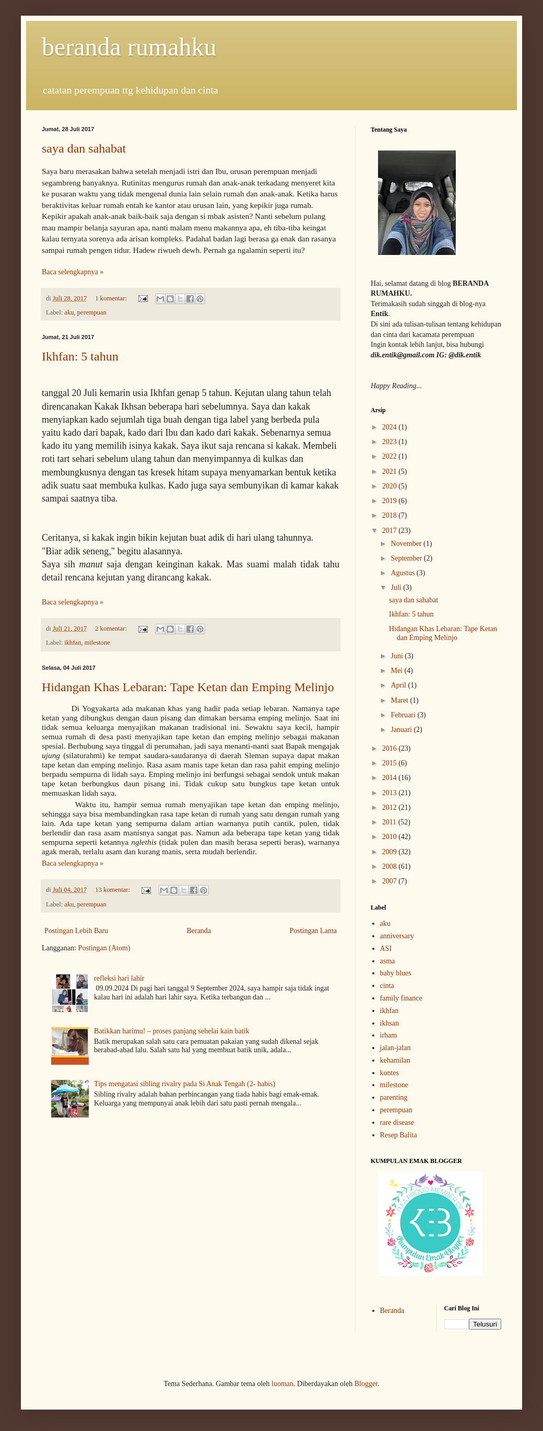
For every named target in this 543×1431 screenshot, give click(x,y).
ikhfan (72, 642)
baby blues (395, 973)
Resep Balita (398, 1135)
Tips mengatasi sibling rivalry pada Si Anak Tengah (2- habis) (184, 1084)
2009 (390, 852)
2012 (390, 807)
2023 (390, 442)
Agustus (403, 573)
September (407, 558)
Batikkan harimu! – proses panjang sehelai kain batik (171, 1031)
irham (388, 1035)
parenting (394, 1097)
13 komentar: (113, 889)
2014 (390, 778)
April (399, 685)
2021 (390, 471)
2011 (390, 822)
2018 (390, 515)
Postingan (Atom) (104, 948)
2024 (390, 427)
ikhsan (389, 1023)
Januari (402, 730)
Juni (398, 656)
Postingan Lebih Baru (76, 931)
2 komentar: (111, 628)
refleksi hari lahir (119, 978)
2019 (390, 501)
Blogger (366, 1384)
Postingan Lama (313, 931)
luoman (282, 1384)
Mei (397, 670)
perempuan (92, 312)
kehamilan (395, 1060)
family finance (401, 998)
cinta (387, 986)
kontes (389, 1073)
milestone (97, 642)
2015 (390, 763)
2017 (390, 530)
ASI (386, 948)
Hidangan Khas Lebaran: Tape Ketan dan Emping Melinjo (188, 687)
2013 (390, 793)
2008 (390, 866)
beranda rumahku (129, 47)
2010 (390, 837)
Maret (400, 700)
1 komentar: (111, 298)
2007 (390, 881)
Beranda (198, 931)
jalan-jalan (395, 1048)
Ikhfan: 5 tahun (80, 356)
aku (69, 312)
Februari (404, 715)
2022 (390, 456)
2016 (390, 748)
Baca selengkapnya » (72, 272)
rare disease (397, 1122)
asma (387, 961)
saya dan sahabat (84, 148)
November (407, 544)
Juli (397, 587)
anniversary (397, 936)
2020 (390, 486)
